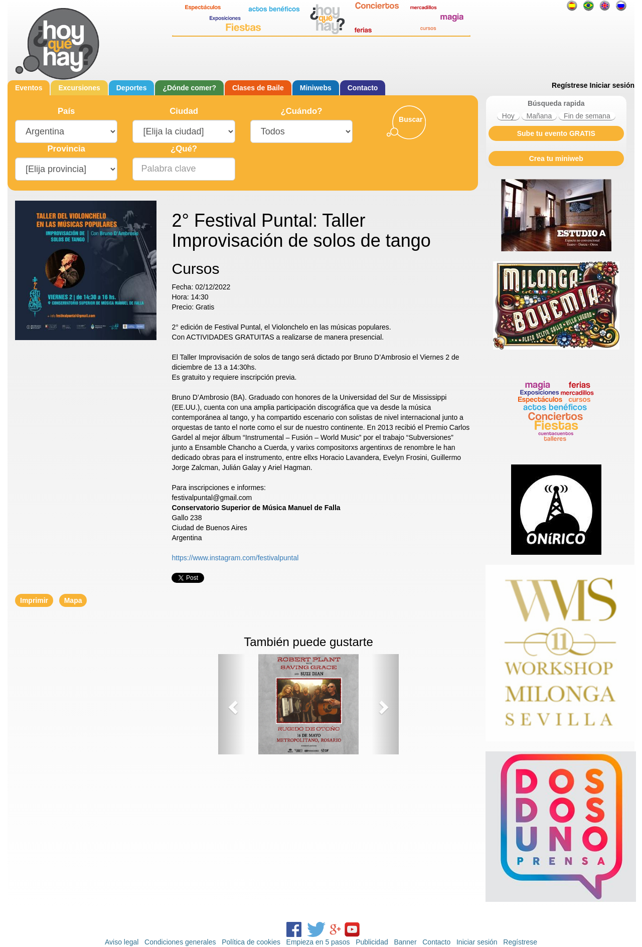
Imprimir (34, 600)
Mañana (539, 116)
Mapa (73, 600)
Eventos (28, 88)
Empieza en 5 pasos (318, 942)
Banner (405, 942)
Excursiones (79, 88)
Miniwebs (316, 88)
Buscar (410, 119)
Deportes (131, 88)
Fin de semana (587, 116)
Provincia (66, 148)
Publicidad (372, 942)
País (66, 111)
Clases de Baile (258, 88)
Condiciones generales (180, 942)
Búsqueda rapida (556, 103)
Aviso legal (121, 942)
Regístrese (570, 85)
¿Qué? (184, 148)
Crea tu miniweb (556, 158)
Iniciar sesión (612, 85)
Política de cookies (251, 942)
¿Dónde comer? (189, 88)
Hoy (508, 116)
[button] (231, 704)
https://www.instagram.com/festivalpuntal (235, 558)
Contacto (363, 88)
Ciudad (184, 111)
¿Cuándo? (301, 111)
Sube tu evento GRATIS (556, 133)
